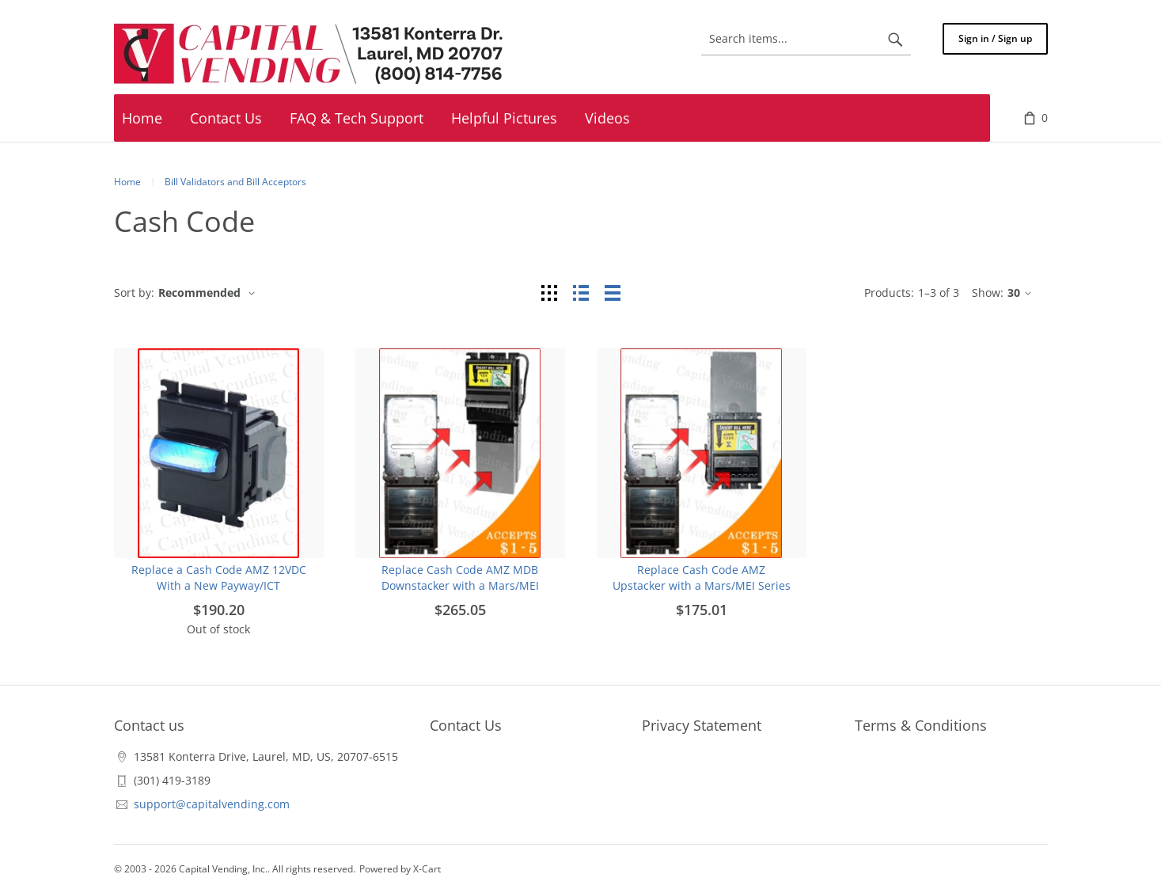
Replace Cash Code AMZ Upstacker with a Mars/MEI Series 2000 (702, 585)
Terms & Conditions (921, 725)
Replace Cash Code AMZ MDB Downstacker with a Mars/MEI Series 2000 (460, 585)
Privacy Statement (701, 725)
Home (127, 181)
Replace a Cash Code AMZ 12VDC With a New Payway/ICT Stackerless (218, 585)
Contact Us (466, 725)
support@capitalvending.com (212, 803)
